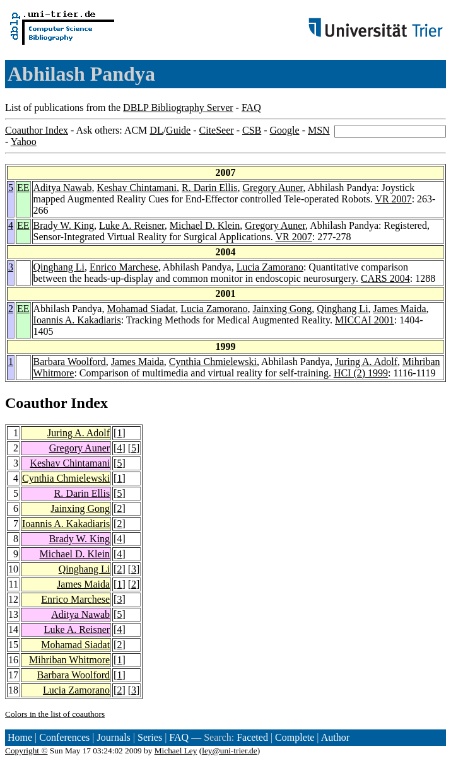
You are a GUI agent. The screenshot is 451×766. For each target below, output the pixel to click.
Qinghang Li (59, 267)
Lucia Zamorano (270, 267)
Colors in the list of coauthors (55, 714)
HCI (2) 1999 (361, 373)
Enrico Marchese (124, 267)
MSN (319, 130)
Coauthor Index (36, 130)
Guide (178, 130)
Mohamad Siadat (141, 308)
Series (150, 737)
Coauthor (36, 403)
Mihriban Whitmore (69, 659)
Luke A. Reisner (132, 225)
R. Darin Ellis (209, 187)
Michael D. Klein (205, 225)
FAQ (251, 107)
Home (20, 737)
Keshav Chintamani (137, 187)
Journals (113, 737)
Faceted (252, 737)
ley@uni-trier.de (229, 750)
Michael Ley (176, 750)
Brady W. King (63, 225)
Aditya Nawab (62, 187)
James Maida (399, 308)
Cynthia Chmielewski (213, 361)
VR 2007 (393, 199)
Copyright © (26, 750)
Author (335, 737)
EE (23, 187)
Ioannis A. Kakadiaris (77, 320)
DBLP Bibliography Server (178, 107)
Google (285, 130)
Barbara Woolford (69, 361)
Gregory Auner (272, 187)
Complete (294, 737)
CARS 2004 (385, 278)
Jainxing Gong (282, 308)
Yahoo (24, 141)
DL (156, 130)
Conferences (64, 737)
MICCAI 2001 (364, 320)
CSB (251, 130)
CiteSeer (216, 130)
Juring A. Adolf (366, 361)
